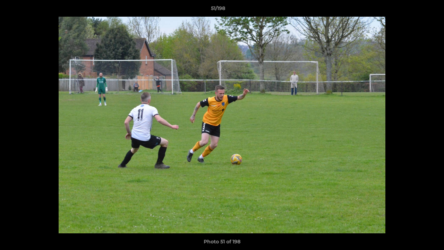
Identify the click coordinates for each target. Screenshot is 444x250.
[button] (415, 10)
